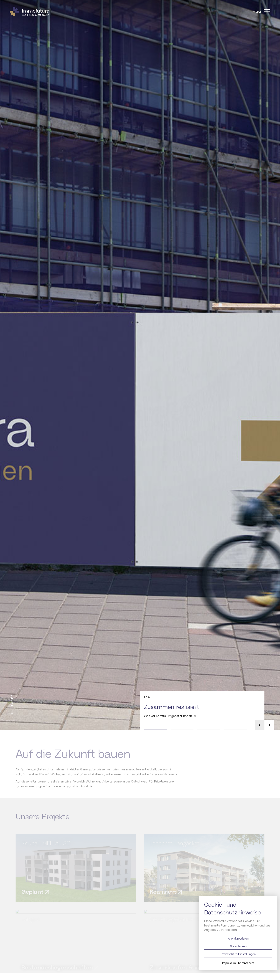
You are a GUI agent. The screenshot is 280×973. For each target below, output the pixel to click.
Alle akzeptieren (238, 938)
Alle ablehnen (238, 946)
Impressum (229, 963)
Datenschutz (246, 963)
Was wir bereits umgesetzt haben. (168, 716)
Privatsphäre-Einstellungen (238, 954)
